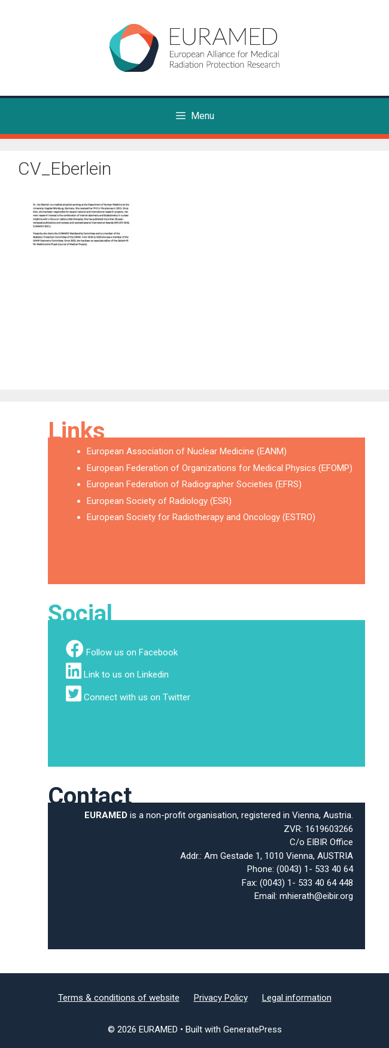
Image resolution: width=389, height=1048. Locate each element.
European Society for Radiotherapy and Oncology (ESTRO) (201, 517)
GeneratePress (252, 1029)
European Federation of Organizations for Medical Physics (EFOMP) (219, 468)
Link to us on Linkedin (126, 674)
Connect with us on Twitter (137, 697)
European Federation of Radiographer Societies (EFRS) (194, 484)
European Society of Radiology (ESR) (159, 501)
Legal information (297, 997)
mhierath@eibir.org (316, 896)
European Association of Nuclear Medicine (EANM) (187, 451)
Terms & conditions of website (119, 997)
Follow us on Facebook (132, 652)
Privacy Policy (221, 997)
